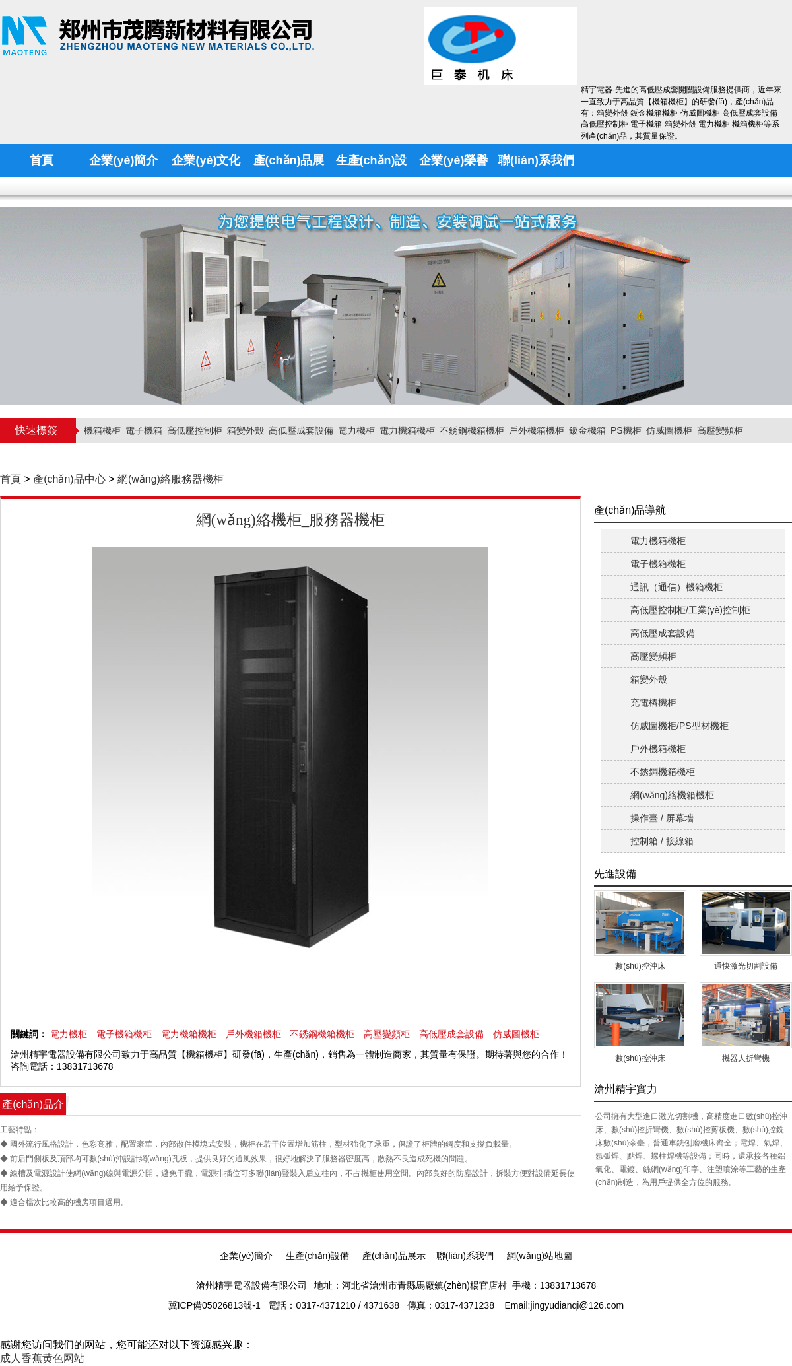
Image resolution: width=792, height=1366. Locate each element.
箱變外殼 (245, 430)
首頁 (10, 479)
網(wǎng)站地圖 (539, 1255)
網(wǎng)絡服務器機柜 (170, 479)
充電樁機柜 (653, 702)
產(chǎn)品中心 (69, 479)
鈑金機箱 (587, 430)
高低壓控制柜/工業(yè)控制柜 (690, 610)
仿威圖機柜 (669, 430)
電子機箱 (143, 430)
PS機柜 (626, 430)
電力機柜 (356, 430)
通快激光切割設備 (745, 966)
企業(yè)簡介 (246, 1255)
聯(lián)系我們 (465, 1255)
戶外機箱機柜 (536, 430)
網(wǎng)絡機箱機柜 (672, 795)
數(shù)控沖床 (640, 966)
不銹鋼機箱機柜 (472, 430)
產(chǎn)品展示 (394, 1255)
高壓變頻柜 (720, 430)
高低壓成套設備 (301, 430)
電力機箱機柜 (407, 430)
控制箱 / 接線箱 (662, 841)
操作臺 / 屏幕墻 (662, 818)
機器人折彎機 (746, 1058)
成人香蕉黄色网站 (42, 1358)
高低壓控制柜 (194, 430)
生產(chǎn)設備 (317, 1255)
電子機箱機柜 (124, 1034)
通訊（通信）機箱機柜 (676, 587)
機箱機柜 (102, 430)
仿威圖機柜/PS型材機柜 (679, 725)
